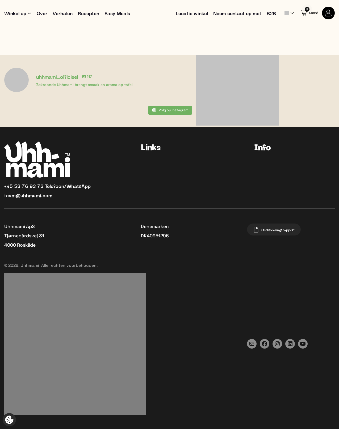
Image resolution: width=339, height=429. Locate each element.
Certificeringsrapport (274, 229)
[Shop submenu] (29, 13)
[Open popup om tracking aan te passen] (9, 419)
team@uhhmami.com (28, 195)
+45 (9, 186)
